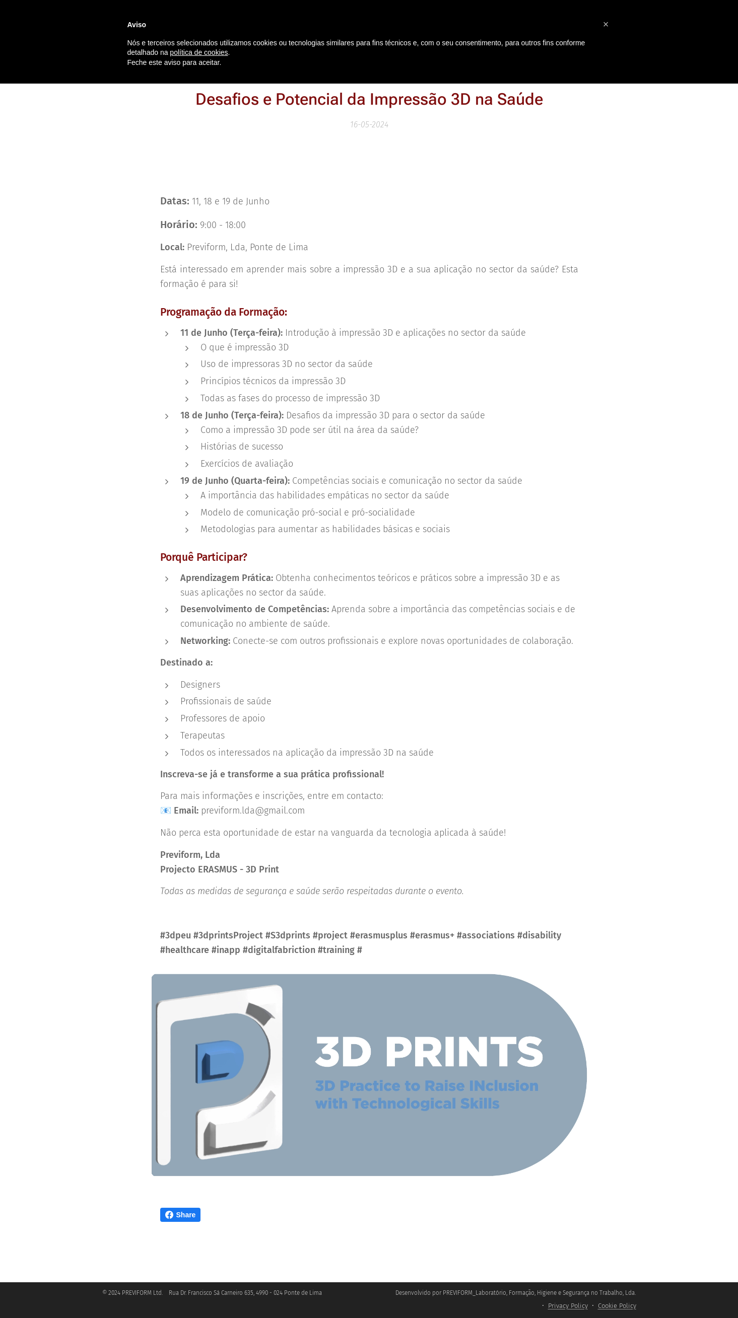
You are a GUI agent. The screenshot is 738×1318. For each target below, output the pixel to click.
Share (180, 1215)
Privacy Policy (568, 1305)
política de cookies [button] (199, 52)
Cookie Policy (617, 1305)
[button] (606, 24)
